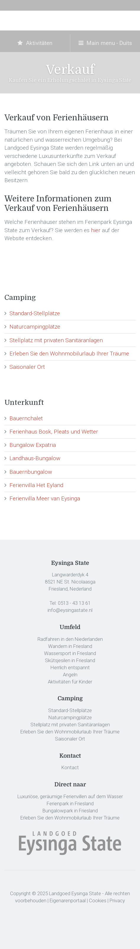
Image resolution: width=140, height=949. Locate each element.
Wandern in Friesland (70, 646)
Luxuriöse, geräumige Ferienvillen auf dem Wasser (70, 796)
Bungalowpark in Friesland (70, 811)
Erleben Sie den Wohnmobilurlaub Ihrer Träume (69, 353)
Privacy (117, 900)
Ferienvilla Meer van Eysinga (44, 498)
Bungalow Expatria (32, 445)
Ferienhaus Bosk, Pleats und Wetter (53, 431)
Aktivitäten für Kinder (70, 682)
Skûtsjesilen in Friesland (70, 660)
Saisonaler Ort (27, 366)
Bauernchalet (26, 418)
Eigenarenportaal (68, 900)
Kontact (70, 767)
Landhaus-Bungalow (34, 458)
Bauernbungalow (30, 471)
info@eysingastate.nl (70, 610)
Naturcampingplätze (34, 326)
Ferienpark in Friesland (70, 803)
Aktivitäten (35, 43)
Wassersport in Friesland (70, 653)
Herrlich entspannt (70, 667)
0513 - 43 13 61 (74, 603)
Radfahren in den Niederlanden (70, 639)
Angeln (70, 675)
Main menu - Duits (105, 43)
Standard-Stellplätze (34, 313)
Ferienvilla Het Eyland (36, 485)
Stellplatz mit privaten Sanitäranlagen (56, 340)
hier (95, 230)
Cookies (97, 900)
